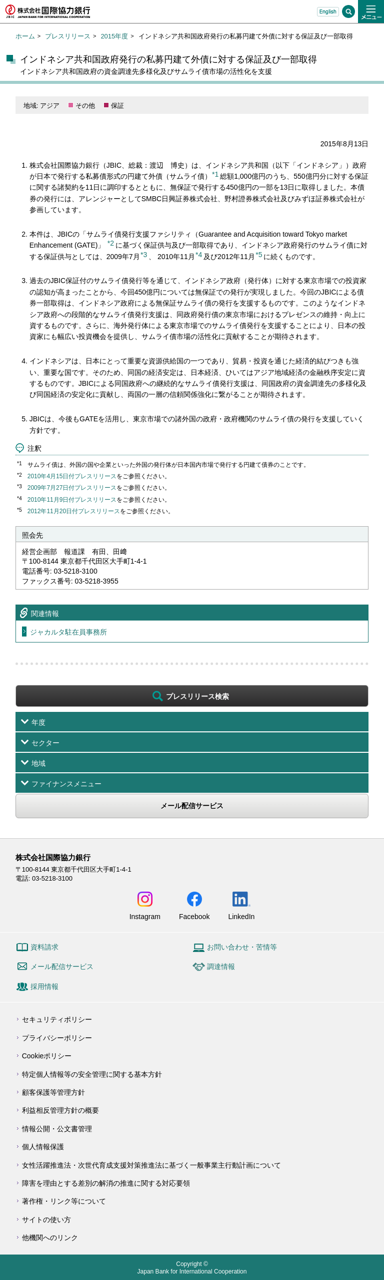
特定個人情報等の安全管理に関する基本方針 (92, 1074)
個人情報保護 (43, 1147)
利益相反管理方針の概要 (60, 1110)
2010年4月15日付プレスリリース (72, 476)
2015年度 (114, 36)
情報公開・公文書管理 (57, 1129)
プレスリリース (67, 36)
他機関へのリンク (50, 1238)
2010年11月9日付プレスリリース (72, 499)
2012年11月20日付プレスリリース (74, 511)
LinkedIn (241, 916)
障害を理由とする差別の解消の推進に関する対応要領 (106, 1183)
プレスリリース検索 (197, 696)
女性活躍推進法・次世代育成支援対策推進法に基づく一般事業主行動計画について (151, 1165)
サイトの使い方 (46, 1220)
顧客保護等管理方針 (53, 1092)
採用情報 (44, 986)
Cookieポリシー (47, 1056)
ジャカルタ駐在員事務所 (68, 632)
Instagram (145, 916)
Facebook (194, 916)
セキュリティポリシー (57, 1019)
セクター (46, 743)
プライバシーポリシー (57, 1038)
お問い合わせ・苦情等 (242, 947)
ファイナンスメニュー (67, 784)
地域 (39, 763)
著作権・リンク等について (64, 1201)
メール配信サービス (192, 806)
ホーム (25, 36)
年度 (39, 722)
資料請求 (44, 947)
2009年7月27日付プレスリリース (72, 487)
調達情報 (221, 966)
